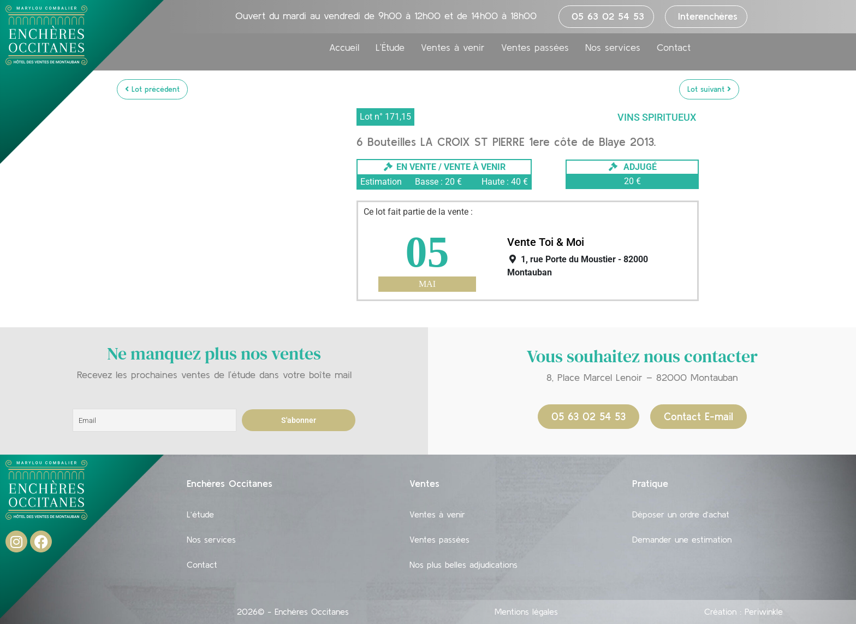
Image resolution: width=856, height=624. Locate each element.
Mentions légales (526, 611)
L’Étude (390, 47)
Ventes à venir (453, 47)
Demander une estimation (682, 539)
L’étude (200, 514)
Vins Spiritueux (656, 117)
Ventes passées (535, 47)
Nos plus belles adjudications (463, 564)
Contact (674, 47)
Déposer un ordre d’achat (680, 514)
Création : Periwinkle (743, 611)
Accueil (344, 47)
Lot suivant (709, 89)
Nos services (612, 47)
